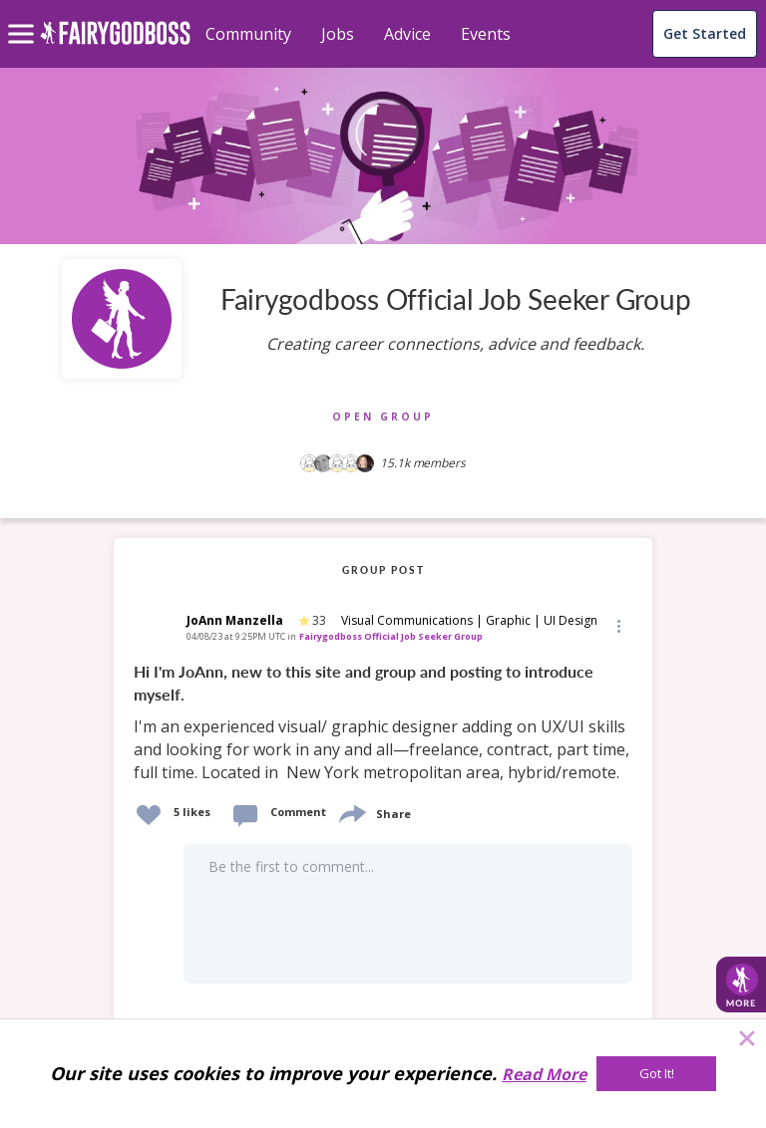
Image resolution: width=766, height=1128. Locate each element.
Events (486, 34)
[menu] (24, 18)
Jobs (337, 34)
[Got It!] (656, 1073)
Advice (407, 34)
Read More (544, 1074)
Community (248, 34)
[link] (383, 723)
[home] (115, 44)
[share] (351, 811)
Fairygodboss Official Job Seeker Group (391, 636)
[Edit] (617, 625)
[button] (617, 625)
